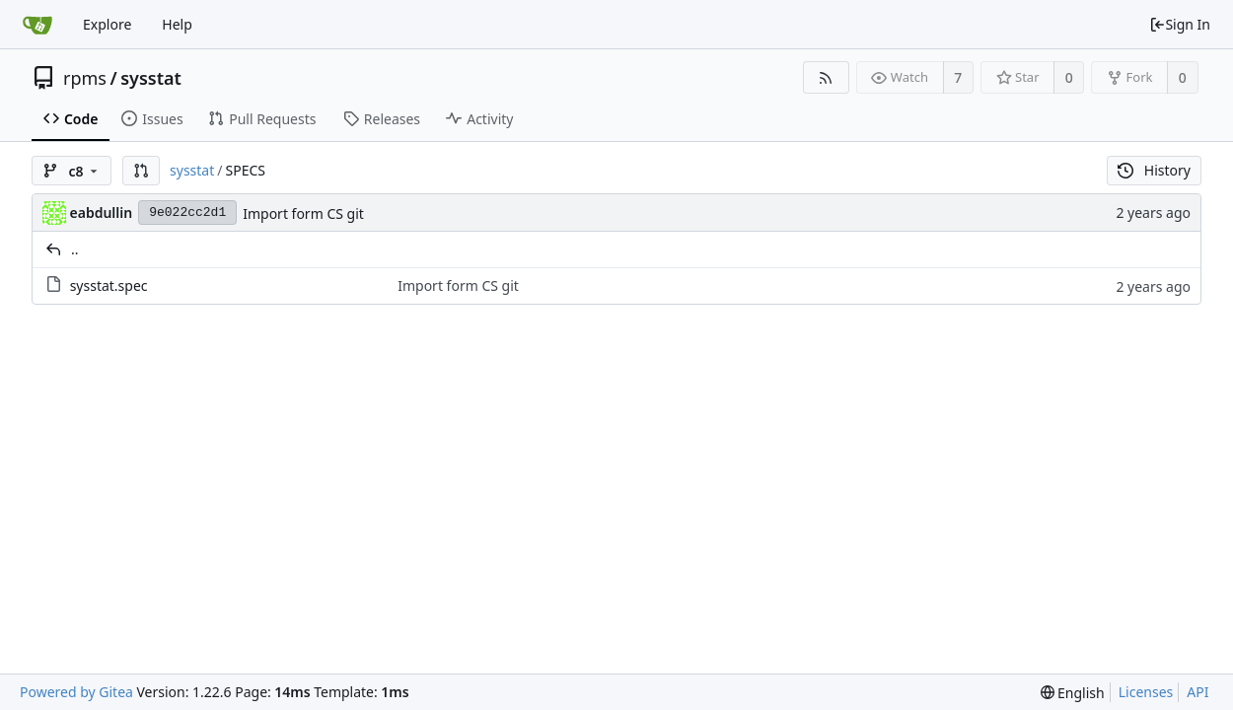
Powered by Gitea (76, 691)
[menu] (1073, 692)
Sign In (1179, 24)
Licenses (1146, 691)
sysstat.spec (109, 285)
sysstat (150, 78)
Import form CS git (303, 213)
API (1197, 691)
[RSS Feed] (826, 77)
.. (75, 249)
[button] (141, 170)
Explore (107, 24)
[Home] (37, 24)
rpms (85, 78)
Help (177, 24)
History (1154, 170)
